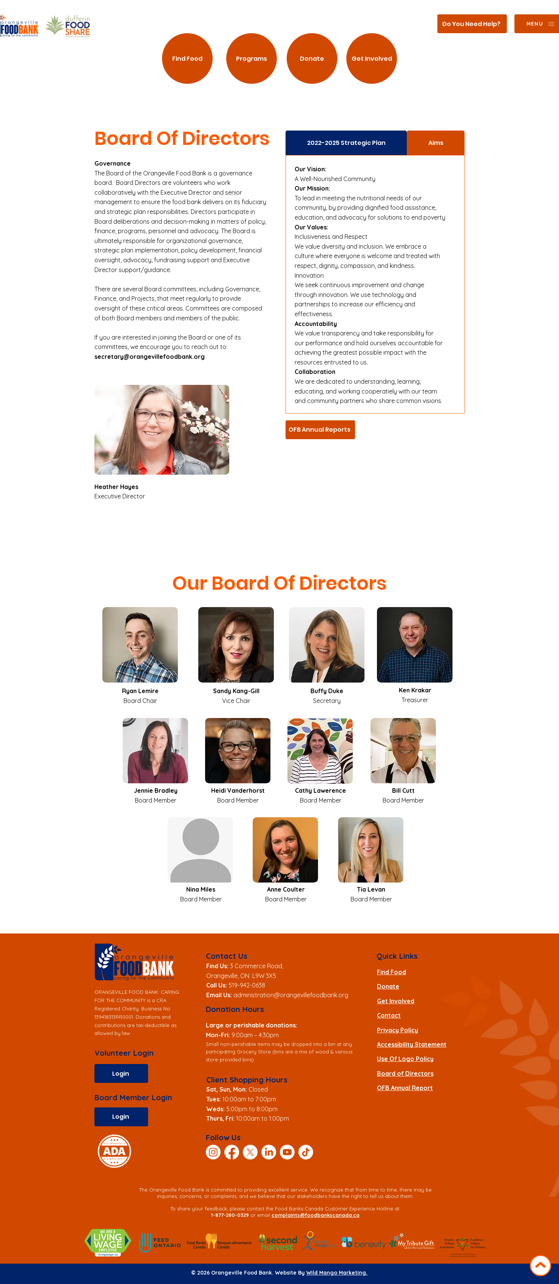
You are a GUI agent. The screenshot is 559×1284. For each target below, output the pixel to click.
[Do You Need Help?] (472, 23)
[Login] (121, 1073)
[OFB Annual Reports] (320, 429)
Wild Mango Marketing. (337, 1272)
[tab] (346, 143)
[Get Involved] (371, 58)
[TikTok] (305, 1152)
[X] (250, 1152)
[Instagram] (213, 1152)
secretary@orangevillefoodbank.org (149, 356)
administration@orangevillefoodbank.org (290, 995)
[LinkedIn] (268, 1152)
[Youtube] (287, 1152)
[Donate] (312, 58)
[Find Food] (187, 58)
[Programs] (251, 58)
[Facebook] (231, 1152)
